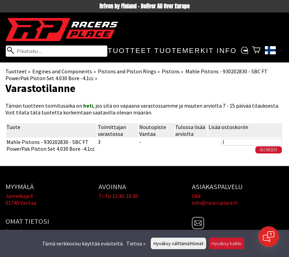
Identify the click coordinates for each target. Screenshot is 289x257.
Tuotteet (129, 50)
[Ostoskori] (256, 50)
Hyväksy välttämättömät (178, 243)
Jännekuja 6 (19, 195)
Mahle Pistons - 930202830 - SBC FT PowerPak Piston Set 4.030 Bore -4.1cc (50, 145)
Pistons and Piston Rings (129, 71)
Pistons (172, 71)
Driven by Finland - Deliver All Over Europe (144, 6)
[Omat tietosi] (244, 50)
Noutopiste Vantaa (152, 130)
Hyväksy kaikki (226, 243)
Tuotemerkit (184, 50)
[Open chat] (268, 236)
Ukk (196, 195)
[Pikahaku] (56, 51)
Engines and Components (63, 71)
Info (227, 50)
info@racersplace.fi (214, 202)
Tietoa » (135, 243)
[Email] (198, 227)
